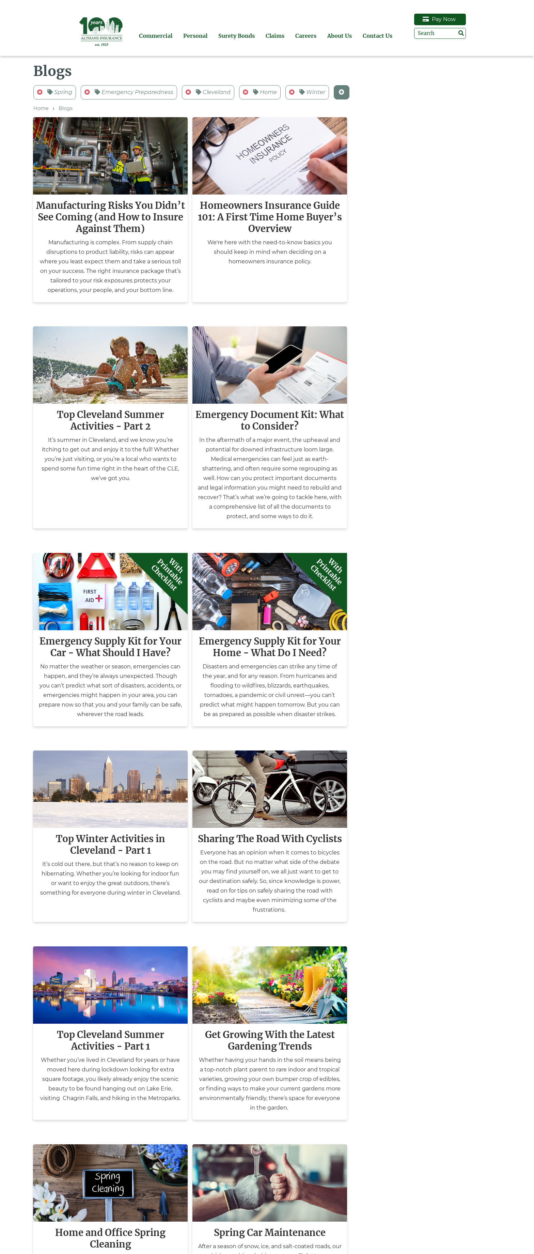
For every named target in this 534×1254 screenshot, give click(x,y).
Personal (229, 35)
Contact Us (411, 35)
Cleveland (208, 92)
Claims (309, 35)
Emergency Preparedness (128, 92)
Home (260, 92)
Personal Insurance (71, 1229)
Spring (54, 92)
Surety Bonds (270, 35)
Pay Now (473, 19)
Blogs (66, 108)
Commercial (189, 35)
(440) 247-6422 (310, 1238)
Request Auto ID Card (440, 1222)
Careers (339, 35)
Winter (307, 92)
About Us (373, 35)
